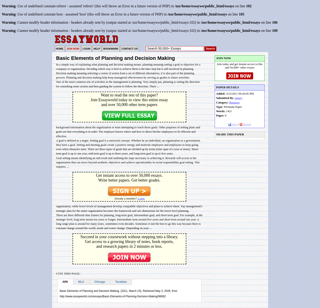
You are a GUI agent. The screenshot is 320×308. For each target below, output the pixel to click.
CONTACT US (129, 48)
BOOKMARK (110, 48)
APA (65, 281)
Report (245, 124)
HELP (96, 48)
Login (141, 198)
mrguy (238, 98)
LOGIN (86, 48)
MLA (81, 281)
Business (234, 102)
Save (232, 124)
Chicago (99, 281)
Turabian (121, 281)
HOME (59, 48)
